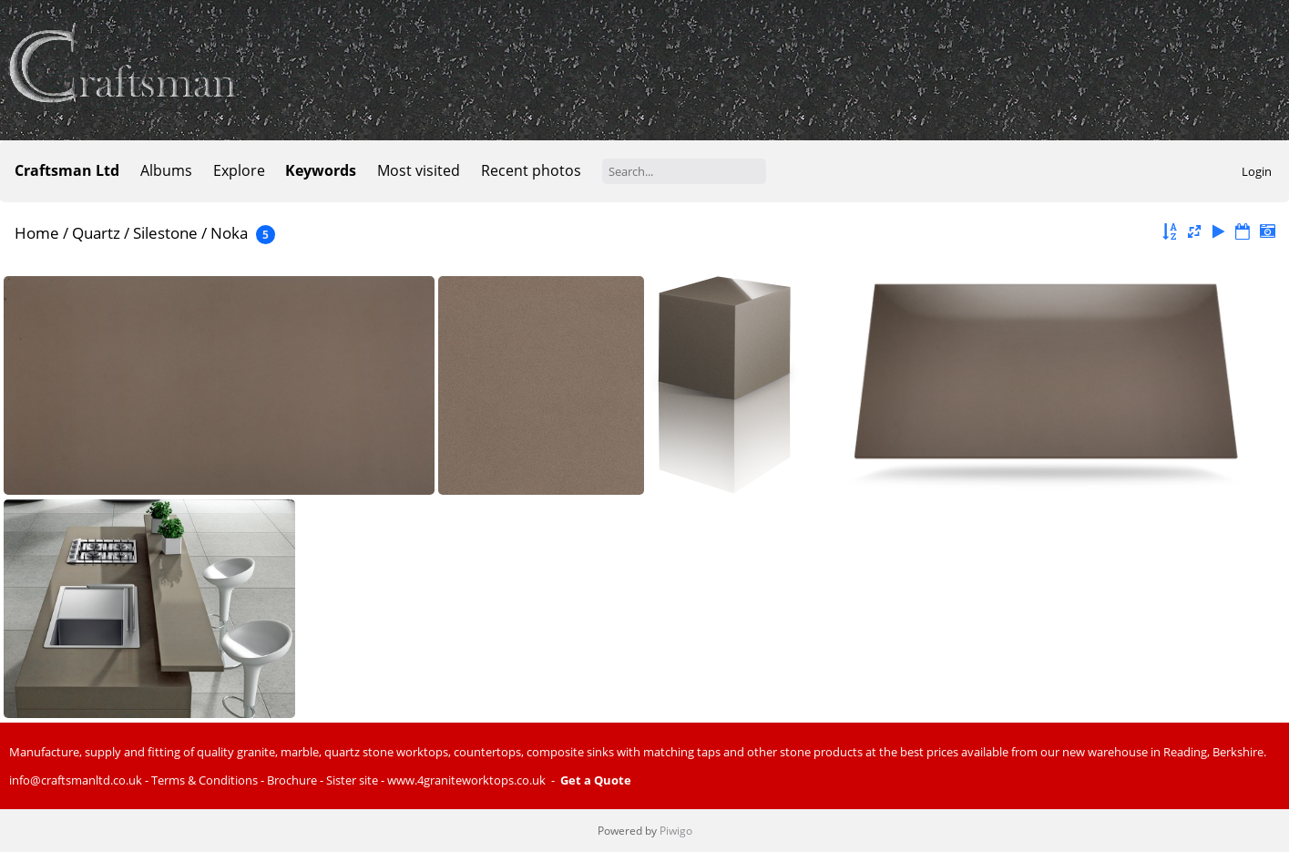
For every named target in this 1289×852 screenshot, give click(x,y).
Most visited (418, 170)
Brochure (292, 780)
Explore (239, 170)
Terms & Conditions (204, 780)
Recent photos (531, 170)
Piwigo (676, 830)
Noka (229, 232)
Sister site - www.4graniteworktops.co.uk (436, 780)
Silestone (165, 232)
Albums (166, 170)
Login (1257, 171)
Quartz (96, 232)
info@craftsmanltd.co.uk (75, 780)
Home (37, 232)
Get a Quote (595, 780)
